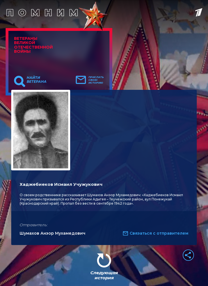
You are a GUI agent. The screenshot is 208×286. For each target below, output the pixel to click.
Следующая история (104, 275)
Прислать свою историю (96, 80)
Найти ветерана (37, 80)
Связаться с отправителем (159, 233)
